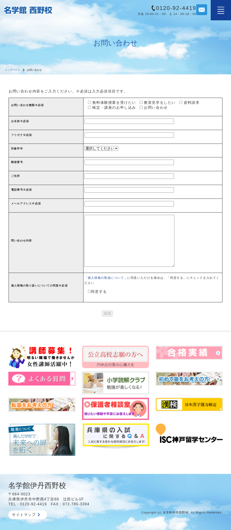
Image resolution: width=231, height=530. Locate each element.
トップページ (12, 70)
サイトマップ (26, 515)
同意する (95, 291)
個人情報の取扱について (106, 277)
